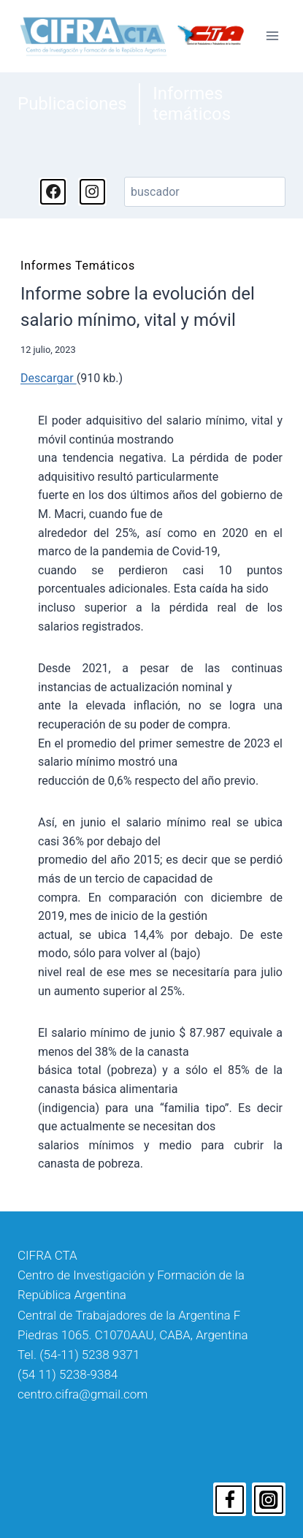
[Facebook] (230, 1499)
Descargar (48, 378)
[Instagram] (268, 1499)
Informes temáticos (192, 104)
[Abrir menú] (271, 36)
